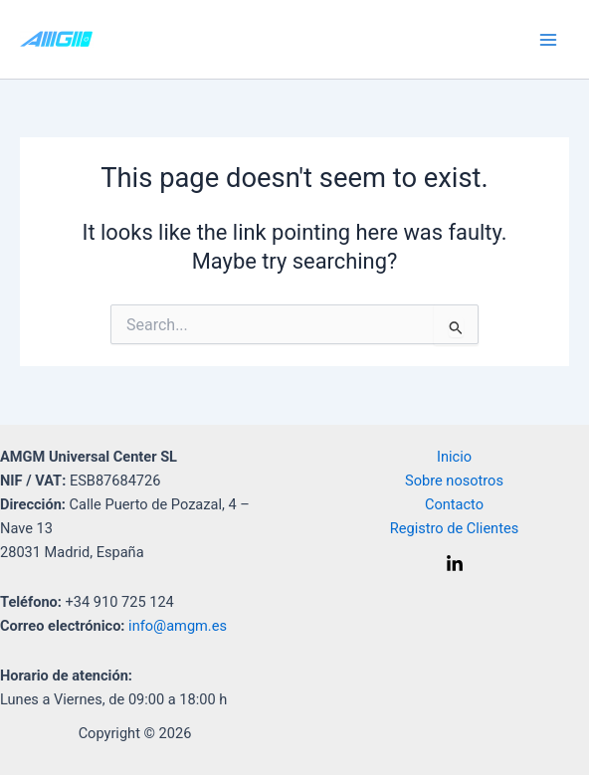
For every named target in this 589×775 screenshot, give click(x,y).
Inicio (454, 457)
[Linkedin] (455, 564)
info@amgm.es (177, 626)
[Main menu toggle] (548, 40)
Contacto (454, 504)
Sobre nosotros (454, 480)
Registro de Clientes (454, 528)
